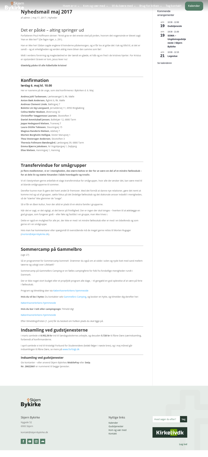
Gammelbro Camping (75, 296)
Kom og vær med (94, 6)
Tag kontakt (173, 6)
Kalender (194, 6)
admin (26, 17)
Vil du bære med (122, 6)
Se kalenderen (164, 63)
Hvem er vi (69, 6)
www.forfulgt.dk (71, 349)
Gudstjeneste (175, 26)
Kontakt (113, 433)
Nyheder (52, 17)
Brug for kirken (149, 6)
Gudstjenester (116, 426)
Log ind (183, 444)
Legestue (172, 56)
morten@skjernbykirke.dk (34, 234)
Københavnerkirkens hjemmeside (70, 290)
